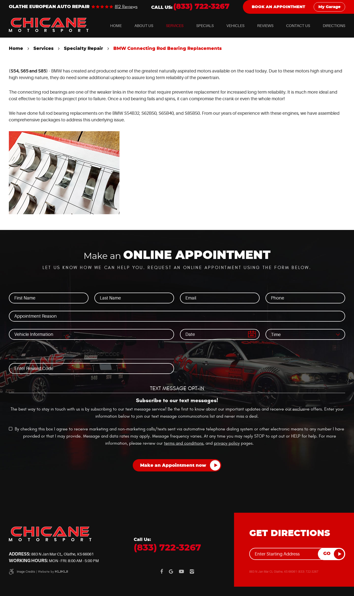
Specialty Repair (83, 48)
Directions (334, 26)
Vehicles (235, 26)
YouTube (181, 571)
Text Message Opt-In (177, 388)
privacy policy (227, 443)
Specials (205, 26)
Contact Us (298, 26)
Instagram (192, 571)
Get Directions (289, 533)
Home (116, 26)
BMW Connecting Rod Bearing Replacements (167, 48)
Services (174, 26)
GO (326, 554)
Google (171, 571)
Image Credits (26, 571)
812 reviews (126, 7)
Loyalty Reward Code (91, 354)
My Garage (329, 7)
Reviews (265, 26)
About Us (143, 26)
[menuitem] (116, 25)
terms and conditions (183, 443)
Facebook (161, 571)
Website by (53, 571)
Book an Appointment (278, 7)
